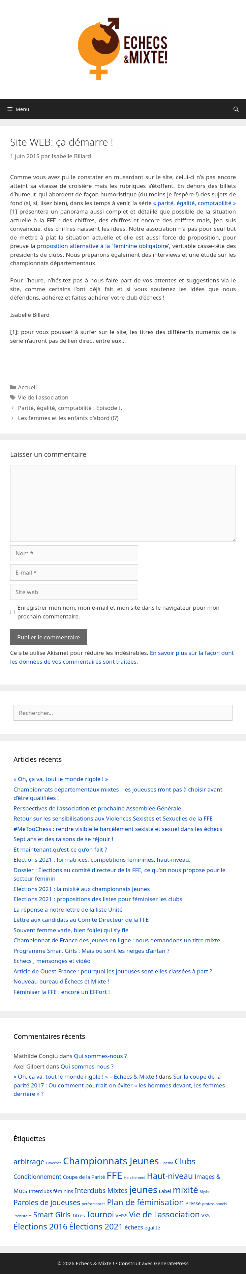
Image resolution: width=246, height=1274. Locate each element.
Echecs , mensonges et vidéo (51, 961)
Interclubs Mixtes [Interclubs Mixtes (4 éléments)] (101, 1190)
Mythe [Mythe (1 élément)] (204, 1191)
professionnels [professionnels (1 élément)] (214, 1203)
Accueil (27, 387)
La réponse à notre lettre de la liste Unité (68, 909)
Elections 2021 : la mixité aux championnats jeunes (81, 889)
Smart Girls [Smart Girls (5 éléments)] (52, 1214)
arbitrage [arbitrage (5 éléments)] (28, 1161)
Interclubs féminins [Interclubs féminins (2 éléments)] (51, 1191)
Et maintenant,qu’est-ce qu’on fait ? (60, 849)
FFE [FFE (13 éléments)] (114, 1175)
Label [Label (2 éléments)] (165, 1191)
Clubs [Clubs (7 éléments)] (185, 1161)
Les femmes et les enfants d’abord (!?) (68, 418)
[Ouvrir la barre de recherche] (236, 109)
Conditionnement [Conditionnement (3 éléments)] (37, 1177)
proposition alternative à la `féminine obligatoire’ (103, 246)
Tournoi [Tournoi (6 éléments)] (100, 1214)
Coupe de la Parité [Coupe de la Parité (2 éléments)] (84, 1176)
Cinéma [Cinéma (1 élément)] (166, 1163)
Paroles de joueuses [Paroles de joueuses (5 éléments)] (46, 1202)
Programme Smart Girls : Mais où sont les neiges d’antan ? (91, 950)
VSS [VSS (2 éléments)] (205, 1215)
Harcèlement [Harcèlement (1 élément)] (134, 1177)
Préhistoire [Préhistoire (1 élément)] (22, 1216)
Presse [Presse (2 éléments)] (193, 1203)
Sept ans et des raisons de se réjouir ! (63, 839)
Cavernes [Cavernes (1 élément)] (53, 1163)
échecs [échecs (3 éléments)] (133, 1227)
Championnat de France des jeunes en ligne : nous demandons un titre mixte (116, 940)
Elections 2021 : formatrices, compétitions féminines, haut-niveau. (101, 859)
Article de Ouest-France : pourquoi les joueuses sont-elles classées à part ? (112, 971)
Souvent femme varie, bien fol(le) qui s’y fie (70, 930)
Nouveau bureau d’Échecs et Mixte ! (61, 981)
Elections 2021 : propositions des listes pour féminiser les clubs (97, 899)
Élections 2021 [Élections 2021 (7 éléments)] (96, 1226)
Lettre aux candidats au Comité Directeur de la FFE (81, 919)
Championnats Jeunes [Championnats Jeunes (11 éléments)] (111, 1160)
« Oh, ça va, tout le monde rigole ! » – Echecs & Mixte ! (85, 1076)
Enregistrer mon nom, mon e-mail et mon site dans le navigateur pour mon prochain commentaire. (119, 612)
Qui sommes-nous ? (100, 1056)
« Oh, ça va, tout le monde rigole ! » (60, 779)
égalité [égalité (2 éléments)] (152, 1227)
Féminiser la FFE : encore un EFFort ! (61, 992)
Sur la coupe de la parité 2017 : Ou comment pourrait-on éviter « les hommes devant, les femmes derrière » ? (119, 1085)
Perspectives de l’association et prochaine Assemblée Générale (97, 808)
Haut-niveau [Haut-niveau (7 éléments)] (170, 1175)
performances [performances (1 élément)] (93, 1203)
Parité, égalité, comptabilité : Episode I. (70, 408)
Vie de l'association (43, 397)
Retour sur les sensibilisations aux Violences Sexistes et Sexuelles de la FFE (113, 818)
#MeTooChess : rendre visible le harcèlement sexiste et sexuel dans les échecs (117, 829)
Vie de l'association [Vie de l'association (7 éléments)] (164, 1214)
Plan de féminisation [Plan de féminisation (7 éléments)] (145, 1202)
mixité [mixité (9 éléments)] (185, 1190)
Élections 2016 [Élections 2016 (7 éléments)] (40, 1226)
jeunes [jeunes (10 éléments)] (143, 1189)
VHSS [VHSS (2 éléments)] (122, 1215)
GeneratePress (171, 1263)
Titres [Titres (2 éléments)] (78, 1215)
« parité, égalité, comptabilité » (194, 203)
